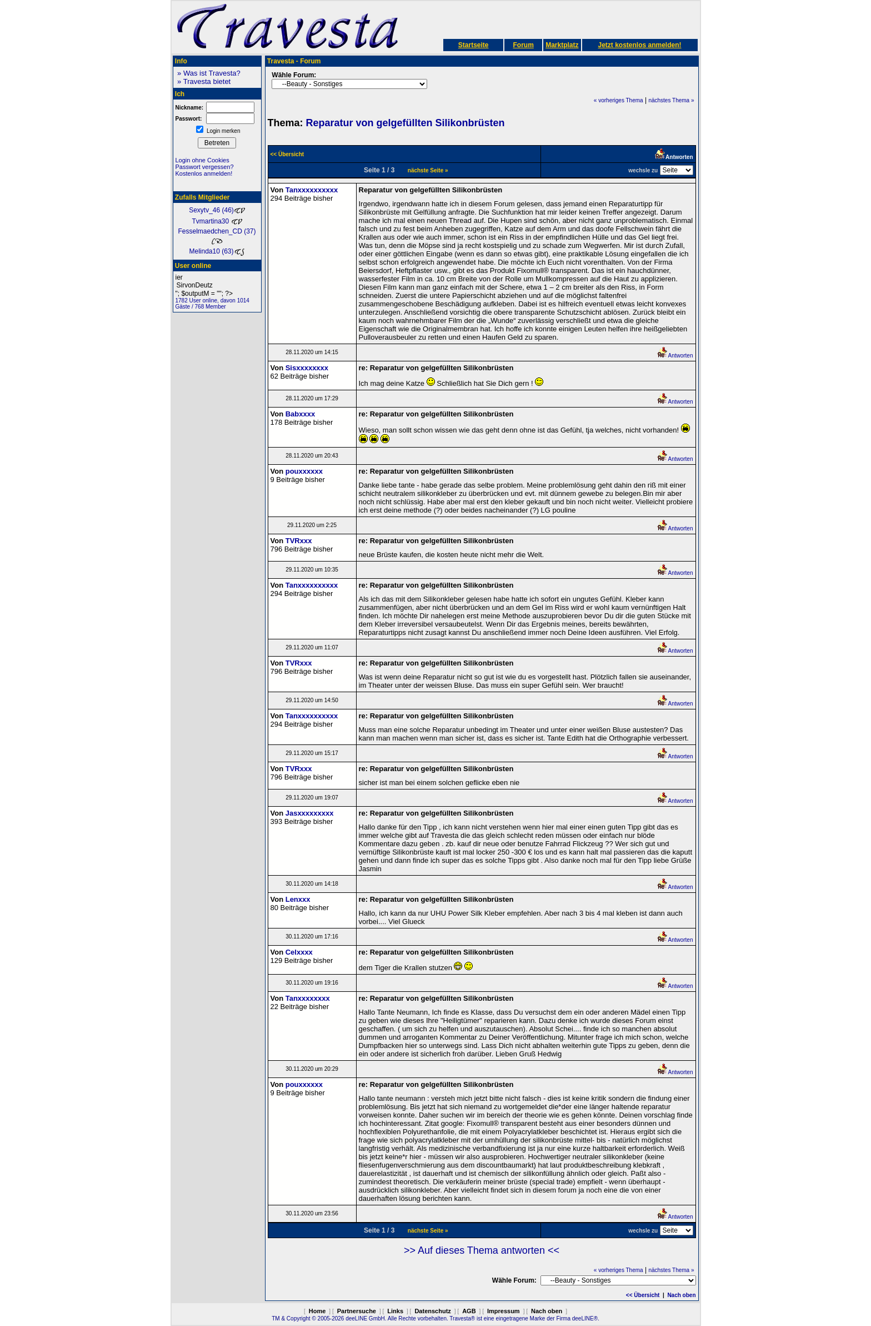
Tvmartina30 (217, 221)
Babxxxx (300, 414)
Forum (523, 45)
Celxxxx (299, 952)
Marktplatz (561, 45)
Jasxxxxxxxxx (310, 813)
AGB (468, 1311)
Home (317, 1311)
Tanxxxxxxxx (308, 998)
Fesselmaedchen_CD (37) (217, 235)
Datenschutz (432, 1311)
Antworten (675, 355)
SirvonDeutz (217, 285)
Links (395, 1311)
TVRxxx (299, 541)
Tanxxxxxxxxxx (312, 190)
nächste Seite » (428, 170)
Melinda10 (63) (216, 251)
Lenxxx (298, 899)
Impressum (503, 1311)
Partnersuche (356, 1311)
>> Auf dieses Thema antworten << (481, 1250)
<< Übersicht (643, 1295)
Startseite (473, 45)
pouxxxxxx (304, 471)
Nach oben (681, 1295)
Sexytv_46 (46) (217, 210)
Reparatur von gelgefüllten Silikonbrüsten (405, 122)
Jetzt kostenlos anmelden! (639, 45)
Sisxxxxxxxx (307, 368)
